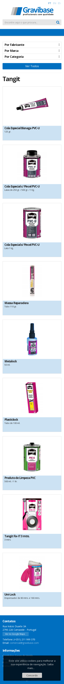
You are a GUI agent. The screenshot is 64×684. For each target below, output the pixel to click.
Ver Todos (32, 66)
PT (49, 3)
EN (54, 3)
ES (59, 3)
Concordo (32, 675)
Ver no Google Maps (15, 634)
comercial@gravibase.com (24, 642)
